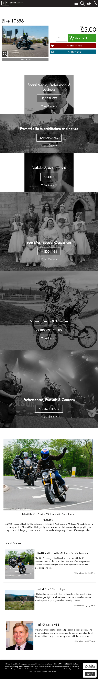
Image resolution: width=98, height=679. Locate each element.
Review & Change (90, 674)
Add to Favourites (74, 45)
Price (81, 26)
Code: (22, 59)
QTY (58, 38)
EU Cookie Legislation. (66, 664)
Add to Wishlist (74, 51)
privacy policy (17, 666)
